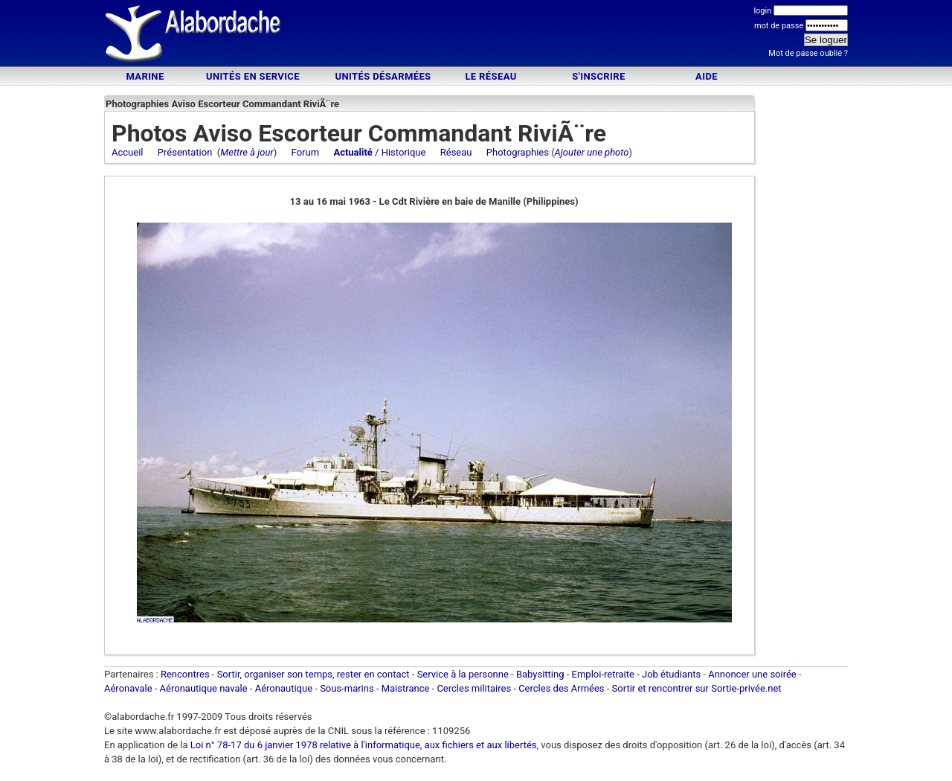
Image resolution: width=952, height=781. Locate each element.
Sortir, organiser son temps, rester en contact (313, 674)
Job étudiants (671, 674)
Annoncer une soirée (752, 674)
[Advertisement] (476, 35)
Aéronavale (128, 688)
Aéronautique (285, 688)
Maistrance (406, 688)
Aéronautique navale (204, 688)
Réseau (456, 152)
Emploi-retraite (603, 674)
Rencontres (185, 674)
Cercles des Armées (561, 688)
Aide (706, 76)
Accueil (127, 152)
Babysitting (540, 674)
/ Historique (379, 152)
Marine (145, 76)
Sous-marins (347, 688)
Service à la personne (463, 674)
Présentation (185, 152)
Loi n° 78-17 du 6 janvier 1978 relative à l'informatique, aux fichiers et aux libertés (362, 744)
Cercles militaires (474, 688)
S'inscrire (598, 76)
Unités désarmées (383, 76)
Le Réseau (490, 76)
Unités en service (253, 76)
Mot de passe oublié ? (808, 53)
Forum (305, 152)
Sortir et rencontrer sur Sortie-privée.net (697, 688)
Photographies (517, 152)
